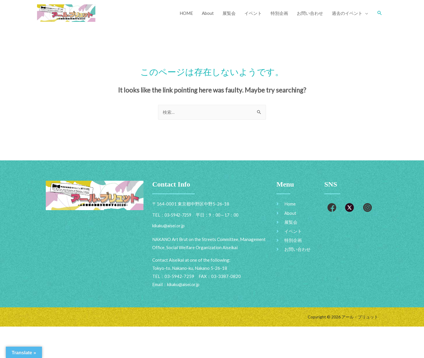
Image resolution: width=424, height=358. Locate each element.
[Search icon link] (380, 13)
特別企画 (279, 13)
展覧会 (229, 13)
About (208, 13)
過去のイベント (347, 13)
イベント (253, 13)
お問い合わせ (310, 13)
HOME (186, 13)
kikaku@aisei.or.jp (184, 285)
